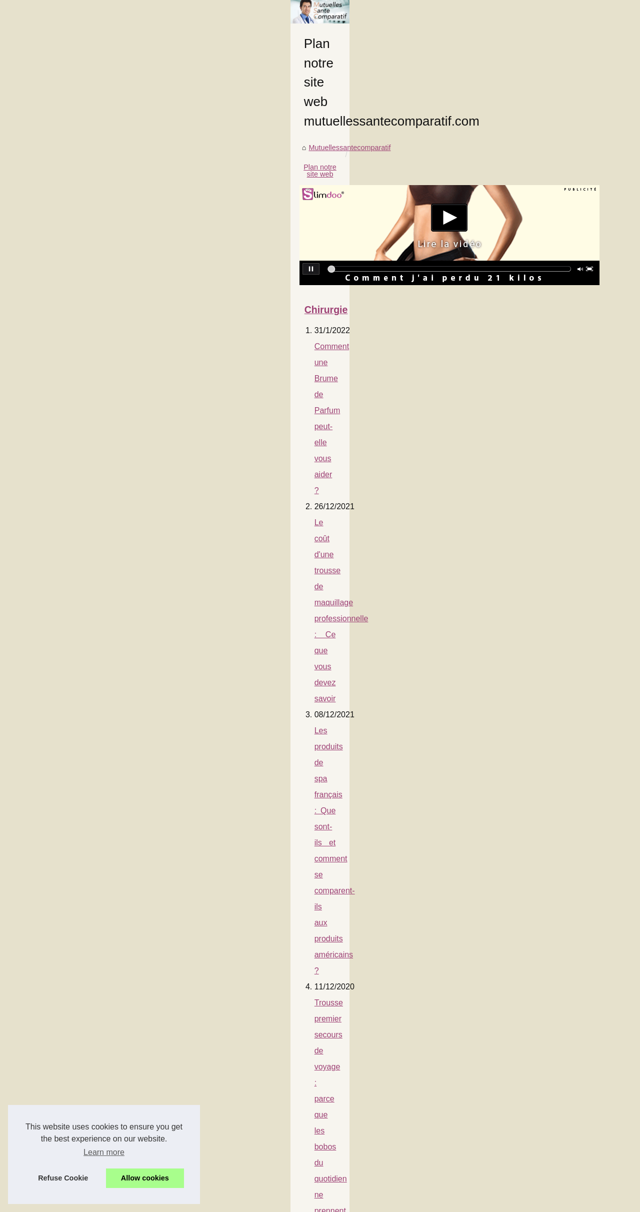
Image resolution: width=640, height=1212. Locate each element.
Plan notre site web (151, 343)
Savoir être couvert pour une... (531, 621)
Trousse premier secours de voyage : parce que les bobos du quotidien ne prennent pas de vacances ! (258, 548)
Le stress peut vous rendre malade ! (141, 934)
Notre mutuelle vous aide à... (528, 823)
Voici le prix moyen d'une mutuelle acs (140, 692)
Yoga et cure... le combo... (524, 778)
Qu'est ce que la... (511, 509)
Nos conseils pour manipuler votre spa (141, 797)
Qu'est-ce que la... (511, 442)
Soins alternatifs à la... (518, 732)
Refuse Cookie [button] (63, 1178)
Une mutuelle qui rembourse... (530, 486)
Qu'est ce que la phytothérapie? (129, 628)
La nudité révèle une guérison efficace (140, 765)
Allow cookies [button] (145, 1178)
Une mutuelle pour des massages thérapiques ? (158, 813)
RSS (242, 1201)
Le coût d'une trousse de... (524, 353)
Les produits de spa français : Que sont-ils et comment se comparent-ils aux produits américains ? (251, 532)
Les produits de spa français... (530, 375)
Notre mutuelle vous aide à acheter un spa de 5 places (174, 950)
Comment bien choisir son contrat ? (141, 564)
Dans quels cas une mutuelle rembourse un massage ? (175, 644)
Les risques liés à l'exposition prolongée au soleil (164, 596)
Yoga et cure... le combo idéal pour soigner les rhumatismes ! (180, 918)
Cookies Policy (211, 1201)
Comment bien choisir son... (527, 420)
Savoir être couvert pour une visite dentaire (149, 781)
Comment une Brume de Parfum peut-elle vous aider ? (170, 500)
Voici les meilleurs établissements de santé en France (168, 966)
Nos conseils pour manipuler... (530, 643)
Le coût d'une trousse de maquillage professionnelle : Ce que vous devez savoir (219, 516)
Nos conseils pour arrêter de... (530, 688)
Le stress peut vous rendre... (528, 801)
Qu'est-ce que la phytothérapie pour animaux (157, 580)
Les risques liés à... (513, 464)
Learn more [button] (104, 1152)
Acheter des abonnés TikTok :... (532, 577)
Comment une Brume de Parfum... (537, 331)
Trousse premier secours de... (530, 398)
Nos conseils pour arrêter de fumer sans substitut (160, 829)
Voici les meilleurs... (514, 845)
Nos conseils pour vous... (522, 710)
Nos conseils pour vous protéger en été (142, 845)
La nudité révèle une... (518, 599)
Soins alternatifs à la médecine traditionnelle (151, 861)
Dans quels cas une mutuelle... (531, 531)
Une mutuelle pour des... (521, 666)
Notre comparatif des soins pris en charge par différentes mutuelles (192, 676)
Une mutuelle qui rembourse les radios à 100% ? (159, 612)
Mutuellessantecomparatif (71, 343)
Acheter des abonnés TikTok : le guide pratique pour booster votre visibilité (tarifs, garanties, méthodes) (255, 749)
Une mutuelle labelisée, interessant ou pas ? (151, 660)
